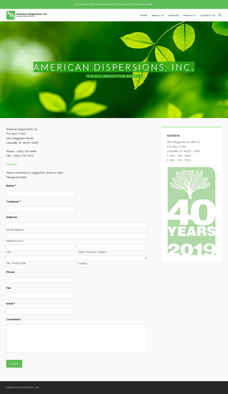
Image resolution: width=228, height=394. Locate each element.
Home (143, 15)
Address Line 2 (14, 240)
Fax (8, 287)
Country (82, 263)
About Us (158, 15)
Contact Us (207, 15)
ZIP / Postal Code (16, 263)
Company (13, 201)
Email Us (11, 164)
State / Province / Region (92, 252)
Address (11, 217)
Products (189, 15)
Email (10, 303)
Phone (10, 272)
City (8, 252)
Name (11, 185)
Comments (13, 319)
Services (173, 15)
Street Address (15, 229)
